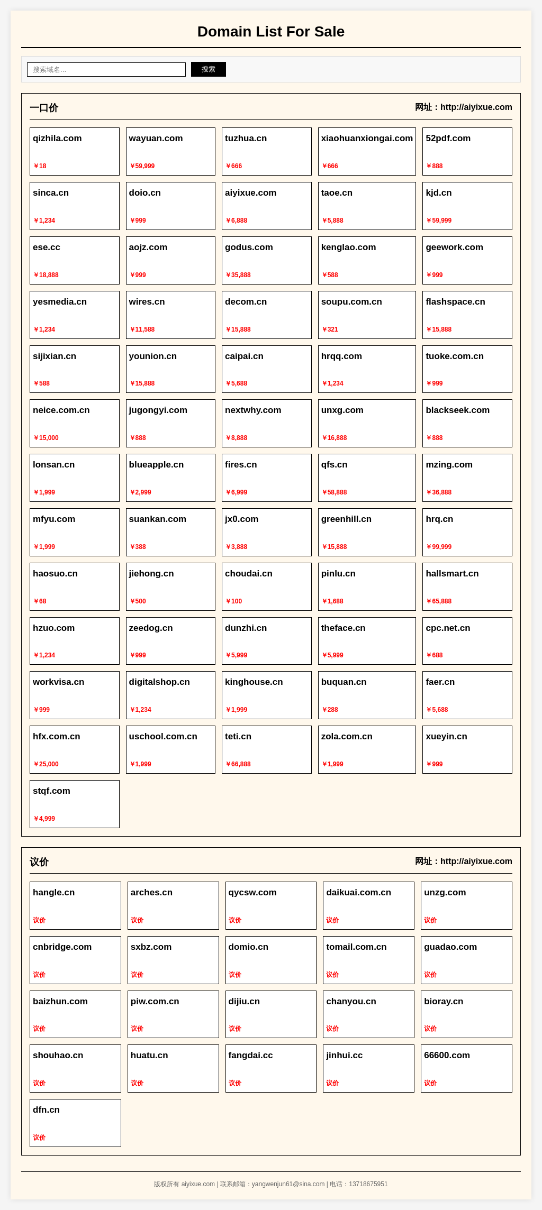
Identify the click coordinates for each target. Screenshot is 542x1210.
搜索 (208, 69)
